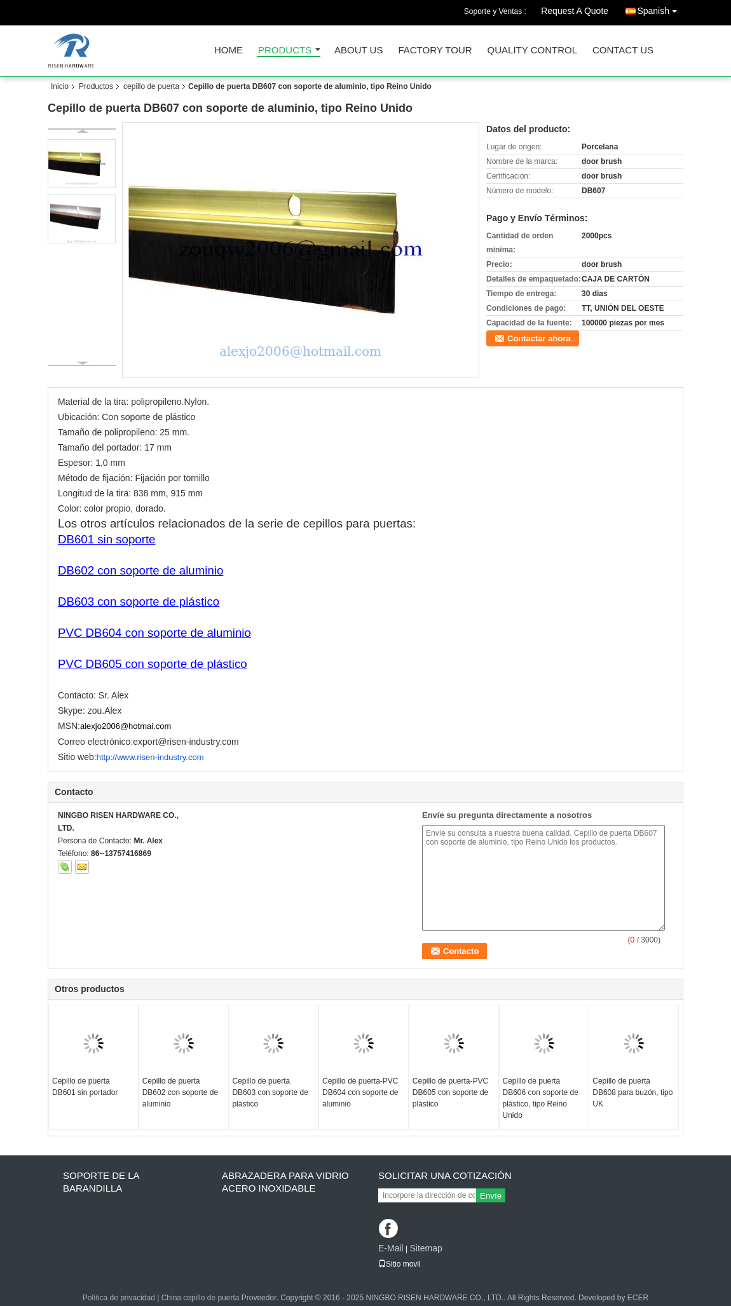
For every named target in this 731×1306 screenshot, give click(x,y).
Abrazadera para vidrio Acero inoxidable (285, 1182)
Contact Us (622, 50)
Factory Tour (435, 50)
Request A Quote (574, 11)
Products (284, 50)
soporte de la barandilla (101, 1182)
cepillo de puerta (151, 86)
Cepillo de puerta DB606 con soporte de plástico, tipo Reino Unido (540, 1098)
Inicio (60, 86)
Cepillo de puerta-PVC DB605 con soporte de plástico (450, 1092)
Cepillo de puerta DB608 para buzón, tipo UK (632, 1092)
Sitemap (425, 1248)
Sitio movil (399, 1264)
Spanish (660, 8)
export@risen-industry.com (185, 742)
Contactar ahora (539, 338)
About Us (358, 50)
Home (228, 50)
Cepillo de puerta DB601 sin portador (85, 1087)
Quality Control (532, 50)
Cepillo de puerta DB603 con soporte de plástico (270, 1092)
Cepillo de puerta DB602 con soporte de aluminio (180, 1092)
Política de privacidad (119, 1297)
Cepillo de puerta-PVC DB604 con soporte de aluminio (360, 1092)
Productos (96, 86)
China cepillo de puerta (200, 1297)
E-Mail (391, 1248)
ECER (637, 1297)
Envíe (491, 1196)
